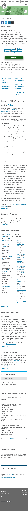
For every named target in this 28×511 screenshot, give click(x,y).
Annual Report (9, 49)
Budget (19, 49)
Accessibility (24, 490)
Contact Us (26, 1)
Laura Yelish (20, 257)
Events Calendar (11, 344)
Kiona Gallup (21, 266)
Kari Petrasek (6, 286)
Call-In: (3, 392)
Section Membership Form (8, 477)
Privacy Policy (24, 494)
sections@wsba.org (8, 366)
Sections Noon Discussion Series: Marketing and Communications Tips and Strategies (13, 427)
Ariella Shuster (21, 290)
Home (2, 18)
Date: (2, 386)
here (12, 457)
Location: (3, 389)
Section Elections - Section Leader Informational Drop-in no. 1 (11, 404)
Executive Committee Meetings (19, 86)
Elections (14, 53)
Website (11, 105)
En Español (22, 1)
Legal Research (18, 1)
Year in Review (16, 51)
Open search (25, 11)
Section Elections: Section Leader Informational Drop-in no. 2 (11, 383)
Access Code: (4, 396)
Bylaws (6, 51)
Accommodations (24, 492)
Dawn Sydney (21, 254)
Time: (2, 388)
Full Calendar (14, 439)
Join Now (14, 58)
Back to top (4, 208)
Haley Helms (21, 269)
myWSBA (9, 1)
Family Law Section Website (6, 80)
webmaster (16, 360)
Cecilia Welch (21, 273)
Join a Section (9, 474)
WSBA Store (13, 1)
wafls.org (3, 121)
